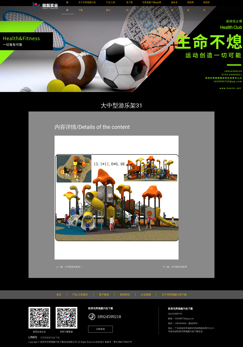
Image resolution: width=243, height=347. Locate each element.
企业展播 (146, 294)
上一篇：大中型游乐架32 (68, 267)
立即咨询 (100, 329)
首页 (34, 94)
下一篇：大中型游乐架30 (175, 267)
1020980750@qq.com (184, 318)
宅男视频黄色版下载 (50, 337)
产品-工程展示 (47, 94)
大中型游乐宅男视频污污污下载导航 (76, 94)
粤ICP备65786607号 (122, 342)
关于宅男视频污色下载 (174, 294)
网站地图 (4, 345)
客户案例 (104, 294)
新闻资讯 (125, 294)
